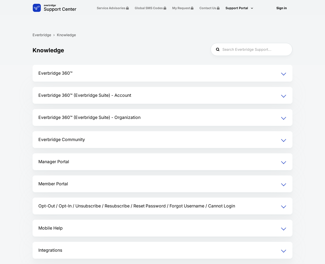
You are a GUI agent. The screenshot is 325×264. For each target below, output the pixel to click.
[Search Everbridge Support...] (251, 49)
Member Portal (53, 183)
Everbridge (42, 35)
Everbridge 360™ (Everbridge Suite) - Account (84, 95)
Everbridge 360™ (55, 73)
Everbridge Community (61, 139)
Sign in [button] (281, 8)
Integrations (50, 250)
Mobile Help (50, 228)
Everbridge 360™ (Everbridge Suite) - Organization (89, 117)
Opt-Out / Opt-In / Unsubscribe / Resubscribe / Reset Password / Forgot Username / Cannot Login (136, 206)
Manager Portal (53, 161)
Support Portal (237, 8)
